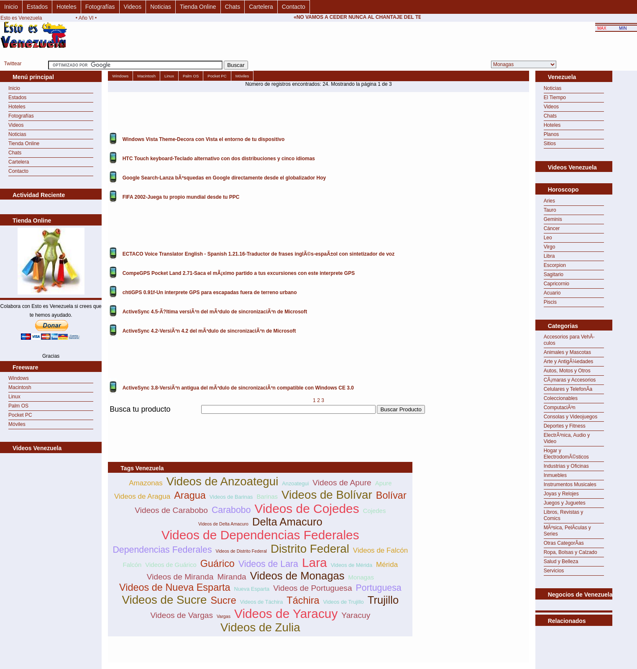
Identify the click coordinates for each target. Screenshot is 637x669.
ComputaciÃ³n (560, 407)
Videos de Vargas (181, 615)
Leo (548, 238)
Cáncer (552, 228)
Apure (383, 483)
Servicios (554, 571)
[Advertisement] (260, 418)
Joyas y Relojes (561, 494)
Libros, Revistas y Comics (563, 515)
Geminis (553, 219)
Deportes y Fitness (565, 426)
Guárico (217, 563)
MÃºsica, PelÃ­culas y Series (567, 531)
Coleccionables (561, 398)
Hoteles (66, 6)
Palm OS (18, 406)
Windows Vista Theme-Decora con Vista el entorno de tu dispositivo (204, 139)
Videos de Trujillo (343, 602)
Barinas (267, 496)
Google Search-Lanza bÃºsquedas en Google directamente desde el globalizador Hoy (224, 178)
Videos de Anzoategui (222, 481)
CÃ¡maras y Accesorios (570, 380)
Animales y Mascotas (567, 352)
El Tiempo (555, 97)
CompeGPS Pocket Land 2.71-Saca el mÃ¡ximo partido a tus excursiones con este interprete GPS (239, 273)
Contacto (293, 6)
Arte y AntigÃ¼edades (569, 361)
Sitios (550, 143)
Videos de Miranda (180, 576)
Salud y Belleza (561, 561)
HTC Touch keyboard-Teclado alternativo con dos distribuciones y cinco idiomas (219, 158)
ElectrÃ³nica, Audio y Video (567, 438)
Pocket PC (20, 415)
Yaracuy (355, 615)
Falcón (132, 564)
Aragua (190, 495)
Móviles (17, 424)
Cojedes (374, 510)
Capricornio (556, 284)
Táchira (303, 600)
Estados (37, 6)
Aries (549, 201)
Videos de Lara (268, 564)
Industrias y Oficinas (566, 466)
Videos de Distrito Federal (241, 551)
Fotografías (100, 6)
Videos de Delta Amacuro (223, 523)
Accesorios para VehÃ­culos (569, 340)
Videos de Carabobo (171, 510)
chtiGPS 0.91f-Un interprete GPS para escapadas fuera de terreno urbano (210, 292)
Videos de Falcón (380, 550)
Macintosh (19, 387)
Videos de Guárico (171, 564)
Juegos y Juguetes (565, 503)
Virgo (549, 247)
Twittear (12, 64)
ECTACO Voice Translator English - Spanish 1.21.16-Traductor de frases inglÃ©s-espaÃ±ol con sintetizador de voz (258, 254)
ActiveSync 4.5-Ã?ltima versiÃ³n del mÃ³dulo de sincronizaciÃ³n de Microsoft (215, 312)
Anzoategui (295, 483)
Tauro (550, 210)
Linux (14, 397)
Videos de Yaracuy (286, 613)
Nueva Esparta (252, 589)
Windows (18, 378)
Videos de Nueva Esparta (174, 587)
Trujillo (383, 600)
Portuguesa (379, 588)
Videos (133, 6)
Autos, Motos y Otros (567, 371)
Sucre (223, 600)
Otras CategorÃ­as (564, 543)
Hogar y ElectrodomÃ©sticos (566, 454)
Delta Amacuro (287, 522)
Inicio (11, 6)
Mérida (387, 565)
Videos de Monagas (297, 576)
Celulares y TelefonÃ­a (568, 389)
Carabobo (231, 510)
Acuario (552, 293)
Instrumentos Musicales (570, 484)
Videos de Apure (341, 482)
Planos (551, 134)
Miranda (231, 576)
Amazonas (146, 483)
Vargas (223, 616)
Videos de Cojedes (307, 508)
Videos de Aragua (142, 496)
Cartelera (261, 6)
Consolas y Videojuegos (571, 417)
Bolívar (391, 495)
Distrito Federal (310, 548)
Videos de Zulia (260, 627)
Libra (549, 256)
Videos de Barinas (231, 497)
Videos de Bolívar (326, 494)
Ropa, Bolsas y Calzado (570, 552)
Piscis (550, 302)
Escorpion (555, 265)
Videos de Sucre (164, 599)
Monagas (361, 577)
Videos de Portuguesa (312, 588)
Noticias (160, 6)
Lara (314, 562)
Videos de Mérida (351, 565)
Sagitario (553, 274)
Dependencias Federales (162, 550)
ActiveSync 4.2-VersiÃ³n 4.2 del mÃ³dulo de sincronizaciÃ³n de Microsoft (209, 331)
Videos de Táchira (261, 602)
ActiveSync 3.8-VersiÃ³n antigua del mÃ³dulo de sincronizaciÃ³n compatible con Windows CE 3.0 (238, 388)
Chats (232, 6)
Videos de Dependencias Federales (260, 535)
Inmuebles (555, 475)
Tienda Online (198, 6)
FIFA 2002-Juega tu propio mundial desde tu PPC (181, 197)
